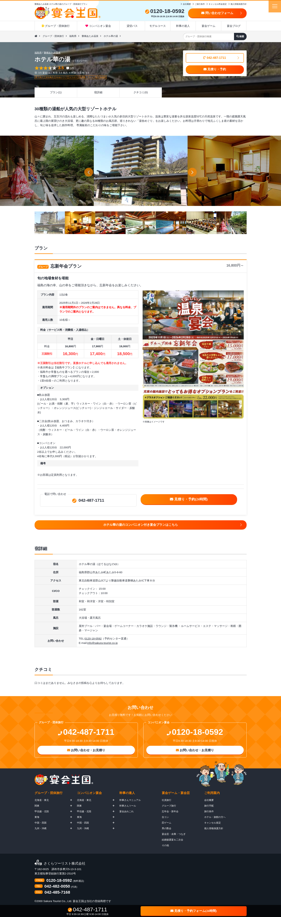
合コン (165, 817)
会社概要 (187, 4)
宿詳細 (98, 92)
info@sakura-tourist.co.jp (102, 642)
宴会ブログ (234, 25)
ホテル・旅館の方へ (215, 817)
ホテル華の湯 (111, 36)
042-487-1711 (214, 58)
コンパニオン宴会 (98, 25)
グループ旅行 (169, 805)
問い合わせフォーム (217, 13)
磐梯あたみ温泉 (90, 36)
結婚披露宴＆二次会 (172, 839)
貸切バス (132, 25)
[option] (141, 171)
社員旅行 (166, 800)
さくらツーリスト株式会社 (64, 863)
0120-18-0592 (92, 638)
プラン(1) (55, 92)
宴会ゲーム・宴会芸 (176, 793)
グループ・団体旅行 (56, 25)
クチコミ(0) (140, 92)
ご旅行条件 (200, 4)
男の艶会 (166, 828)
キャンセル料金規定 (218, 4)
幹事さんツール (127, 805)
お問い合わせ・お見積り (86, 750)
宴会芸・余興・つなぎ (174, 834)
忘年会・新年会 (170, 811)
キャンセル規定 (212, 822)
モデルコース (157, 25)
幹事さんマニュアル (130, 800)
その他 (165, 845)
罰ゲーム (166, 822)
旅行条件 (209, 811)
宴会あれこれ (126, 811)
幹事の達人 (183, 25)
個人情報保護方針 (239, 4)
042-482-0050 (57, 886)
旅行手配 (209, 805)
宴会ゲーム (208, 25)
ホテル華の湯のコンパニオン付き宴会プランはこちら (140, 525)
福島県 (72, 36)
